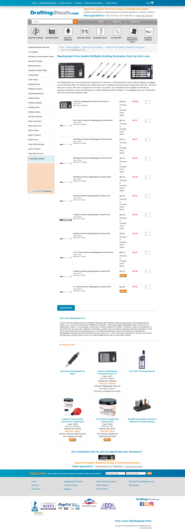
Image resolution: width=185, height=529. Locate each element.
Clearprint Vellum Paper (37, 70)
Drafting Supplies (35, 38)
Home (34, 3)
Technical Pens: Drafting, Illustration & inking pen (124, 47)
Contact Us (135, 22)
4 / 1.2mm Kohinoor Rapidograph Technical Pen (92, 287)
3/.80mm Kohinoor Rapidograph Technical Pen (91, 271)
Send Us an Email (144, 16)
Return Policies (111, 3)
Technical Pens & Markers (92, 47)
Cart (150, 3)
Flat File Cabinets (35, 117)
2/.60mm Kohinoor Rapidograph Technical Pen (91, 233)
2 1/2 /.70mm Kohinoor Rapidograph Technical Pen (93, 252)
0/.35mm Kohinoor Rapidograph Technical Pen (91, 196)
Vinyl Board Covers (36, 153)
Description (66, 308)
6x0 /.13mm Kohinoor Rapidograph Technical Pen (92, 120)
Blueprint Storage (35, 61)
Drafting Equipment (36, 93)
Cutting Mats (116, 38)
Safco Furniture (34, 149)
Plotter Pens (33, 140)
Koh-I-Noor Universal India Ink (142, 371)
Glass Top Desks (35, 121)
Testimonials (134, 485)
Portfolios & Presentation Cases (132, 40)
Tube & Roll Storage (36, 144)
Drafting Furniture (35, 89)
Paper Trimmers (34, 135)
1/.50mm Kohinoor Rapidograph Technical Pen (91, 215)
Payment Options (65, 3)
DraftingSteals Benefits (47, 3)
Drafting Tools (33, 107)
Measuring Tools (34, 126)
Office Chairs (33, 130)
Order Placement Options (94, 3)
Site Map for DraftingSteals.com (141, 482)
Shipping (78, 3)
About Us (117, 22)
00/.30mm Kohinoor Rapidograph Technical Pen (92, 177)
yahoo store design (146, 528)
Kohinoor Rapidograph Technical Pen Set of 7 (91, 101)
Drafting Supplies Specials (38, 47)
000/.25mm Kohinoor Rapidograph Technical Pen (92, 158)
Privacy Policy (102, 489)
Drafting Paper (52, 38)
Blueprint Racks (100, 38)
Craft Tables (33, 80)
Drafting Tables (84, 38)
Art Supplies (33, 52)
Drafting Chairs (34, 84)
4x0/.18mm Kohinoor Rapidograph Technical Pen (92, 139)
